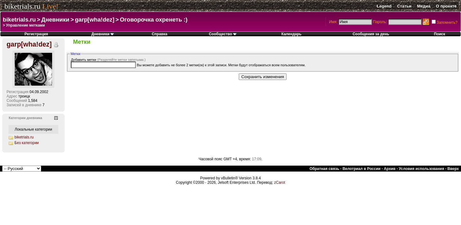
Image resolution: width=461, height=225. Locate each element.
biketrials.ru (22, 6)
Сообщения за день (371, 34)
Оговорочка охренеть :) (154, 19)
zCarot (279, 182)
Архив (389, 169)
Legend (384, 6)
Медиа (423, 6)
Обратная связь (324, 169)
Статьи (404, 6)
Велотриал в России (361, 169)
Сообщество (223, 34)
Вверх (453, 169)
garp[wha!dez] (94, 19)
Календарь (291, 34)
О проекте (446, 6)
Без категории (26, 143)
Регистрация (36, 34)
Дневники (55, 19)
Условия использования (421, 169)
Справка (159, 34)
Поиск (439, 34)
